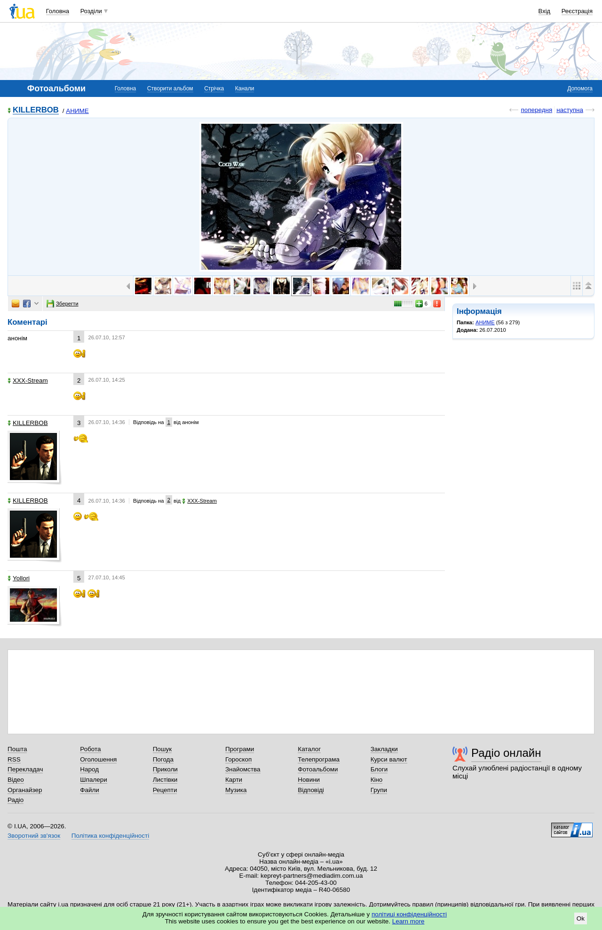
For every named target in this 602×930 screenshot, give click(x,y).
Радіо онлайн (506, 752)
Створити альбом (170, 88)
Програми (239, 749)
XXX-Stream (28, 380)
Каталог (309, 749)
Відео (16, 779)
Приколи (165, 769)
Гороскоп (238, 759)
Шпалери (93, 779)
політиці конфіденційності (409, 914)
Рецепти (165, 790)
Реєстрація (577, 11)
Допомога (580, 88)
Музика (235, 790)
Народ (89, 769)
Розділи (91, 11)
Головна (57, 11)
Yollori (19, 578)
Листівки (165, 779)
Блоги (379, 769)
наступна (569, 109)
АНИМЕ (77, 110)
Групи (379, 790)
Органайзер (25, 790)
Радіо (16, 799)
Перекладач (25, 769)
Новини (309, 779)
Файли (89, 790)
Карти (233, 779)
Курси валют (389, 759)
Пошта (17, 749)
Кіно (377, 779)
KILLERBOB (36, 110)
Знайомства (243, 769)
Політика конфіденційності (110, 835)
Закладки (384, 749)
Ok (581, 918)
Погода (163, 759)
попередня (536, 109)
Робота (90, 749)
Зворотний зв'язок (34, 835)
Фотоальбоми (318, 769)
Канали (244, 88)
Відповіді (311, 790)
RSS (14, 759)
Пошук (162, 749)
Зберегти (63, 303)
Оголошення (98, 759)
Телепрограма (319, 759)
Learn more (408, 921)
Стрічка (214, 88)
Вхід (545, 11)
